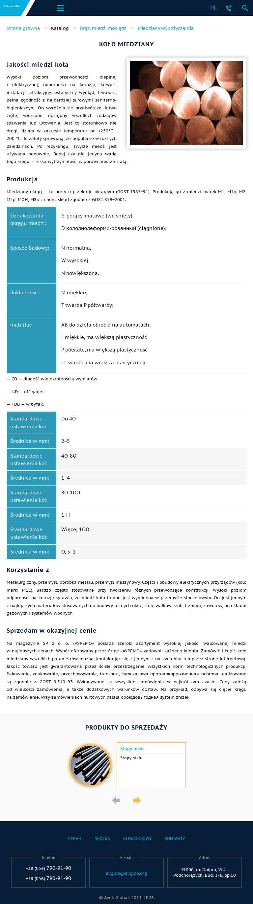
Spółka (102, 838)
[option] (126, 765)
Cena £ (75, 838)
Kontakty (175, 838)
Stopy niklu (132, 748)
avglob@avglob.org (126, 873)
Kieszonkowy (137, 838)
